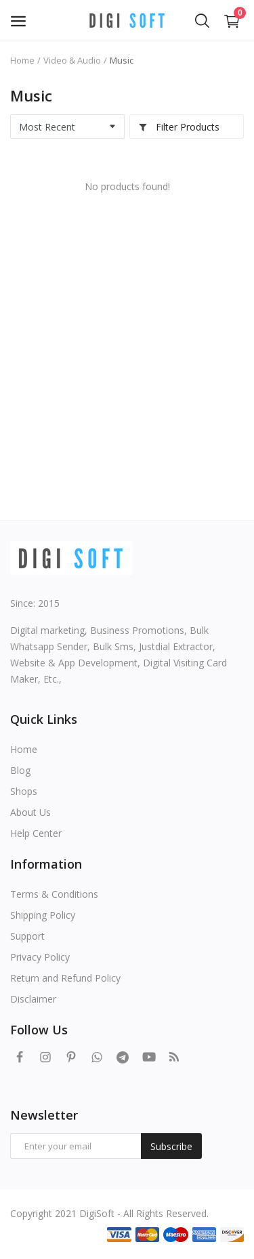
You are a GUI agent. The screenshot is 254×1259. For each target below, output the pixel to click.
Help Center (36, 833)
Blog (20, 770)
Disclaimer (33, 998)
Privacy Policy (40, 957)
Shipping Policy (42, 915)
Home (22, 60)
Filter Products (178, 126)
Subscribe (171, 1146)
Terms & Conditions (54, 894)
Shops (23, 791)
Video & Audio (72, 60)
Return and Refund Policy (65, 977)
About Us (30, 812)
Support (27, 936)
